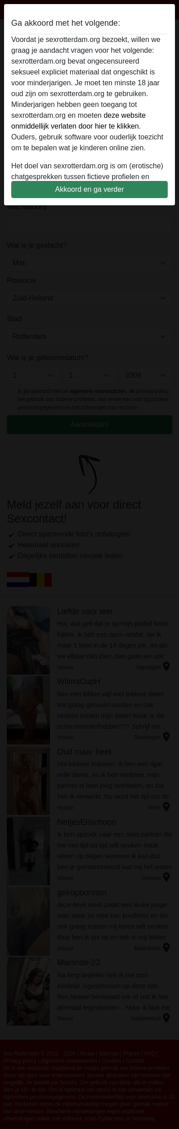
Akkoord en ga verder (89, 189)
